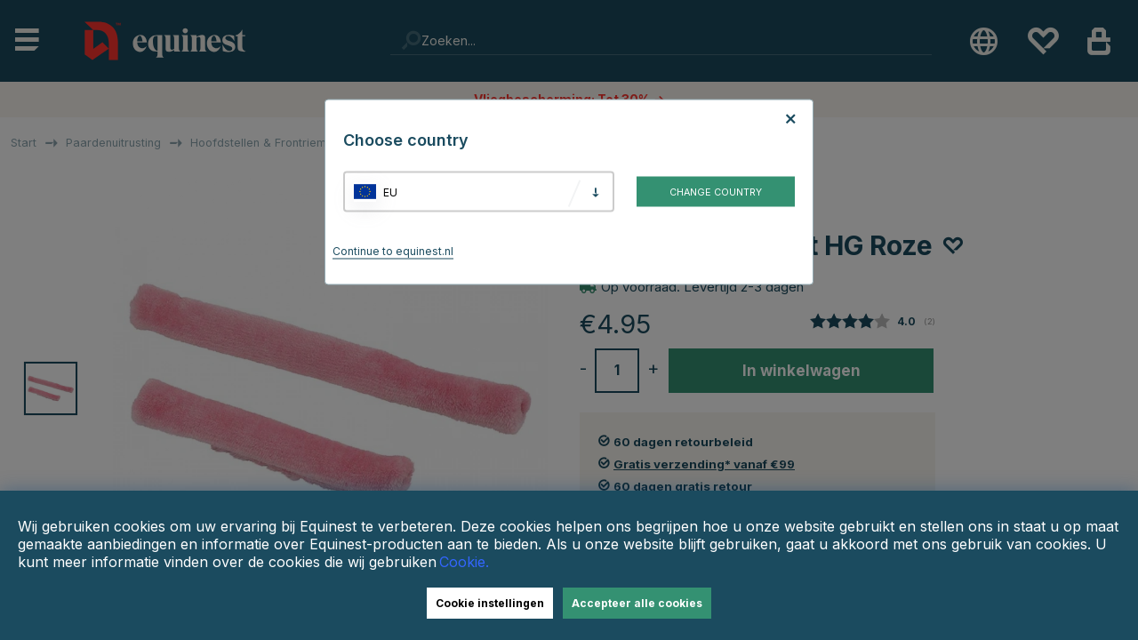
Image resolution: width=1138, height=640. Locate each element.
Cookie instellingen (490, 603)
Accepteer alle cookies (637, 603)
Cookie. (464, 562)
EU (390, 191)
